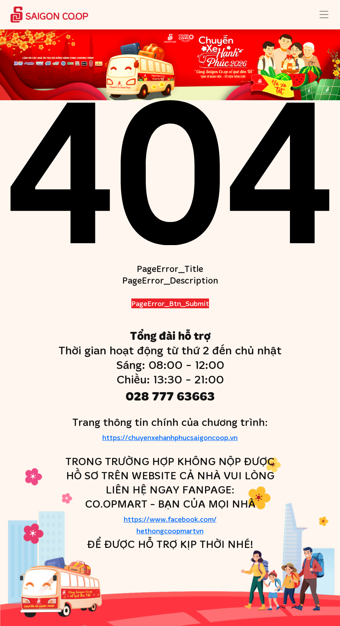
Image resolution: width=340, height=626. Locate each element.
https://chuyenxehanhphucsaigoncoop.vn (170, 437)
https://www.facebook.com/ (170, 525)
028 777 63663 (170, 396)
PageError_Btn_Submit (170, 303)
